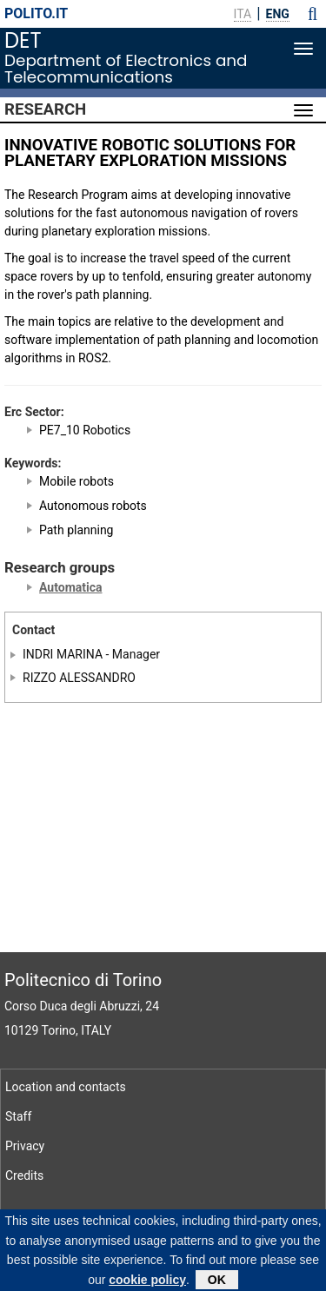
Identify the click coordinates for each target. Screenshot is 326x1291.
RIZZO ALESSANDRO (79, 678)
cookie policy (147, 1284)
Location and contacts (65, 1087)
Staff (18, 1116)
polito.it (36, 13)
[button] (312, 14)
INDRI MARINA (63, 654)
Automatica (70, 587)
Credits (24, 1175)
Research (45, 109)
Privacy (24, 1146)
